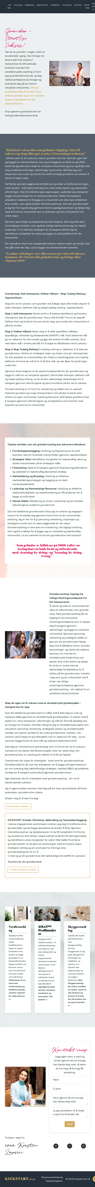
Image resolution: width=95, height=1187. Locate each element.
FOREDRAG (55, 5)
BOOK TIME (86, 6)
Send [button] (69, 1124)
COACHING (17, 5)
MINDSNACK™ (42, 5)
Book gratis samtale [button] (18, 806)
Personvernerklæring (52, 1177)
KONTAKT (78, 5)
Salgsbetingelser (54, 1180)
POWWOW (67, 5)
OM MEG (9, 6)
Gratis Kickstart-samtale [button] (23, 869)
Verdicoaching (17, 928)
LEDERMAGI (29, 5)
